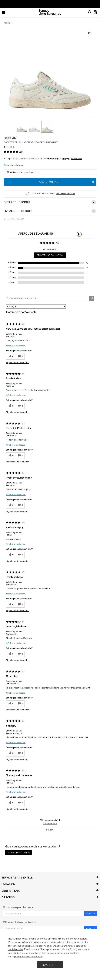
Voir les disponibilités (65, 193)
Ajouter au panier (66, 182)
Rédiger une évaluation (50, 255)
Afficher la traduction (16, 345)
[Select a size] (50, 172)
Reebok (10, 138)
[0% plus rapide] (20, 356)
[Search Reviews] (50, 298)
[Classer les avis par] (36, 306)
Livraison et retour (50, 211)
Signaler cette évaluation (17, 362)
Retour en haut (50, 823)
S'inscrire (90, 913)
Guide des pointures (13, 165)
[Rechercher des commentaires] (91, 298)
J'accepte (50, 964)
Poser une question (18, 852)
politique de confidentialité (28, 956)
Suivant (50, 830)
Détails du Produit (50, 202)
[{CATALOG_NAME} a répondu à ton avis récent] (10, 356)
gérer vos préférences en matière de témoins (46, 942)
